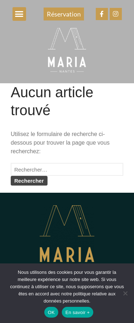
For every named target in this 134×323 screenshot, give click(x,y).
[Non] (125, 293)
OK (51, 312)
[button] (19, 14)
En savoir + (77, 312)
